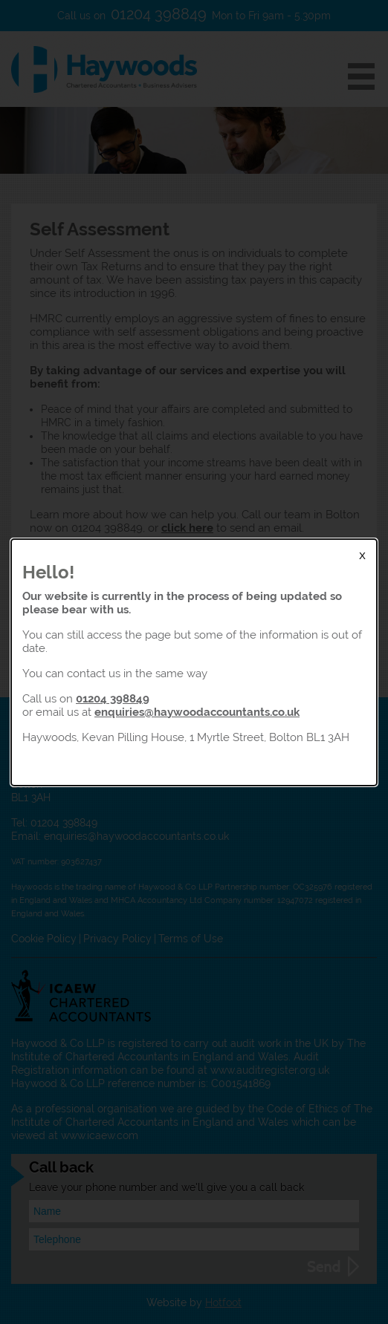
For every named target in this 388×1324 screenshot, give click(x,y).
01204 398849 (112, 698)
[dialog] (194, 662)
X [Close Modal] (362, 555)
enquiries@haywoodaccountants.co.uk (197, 711)
